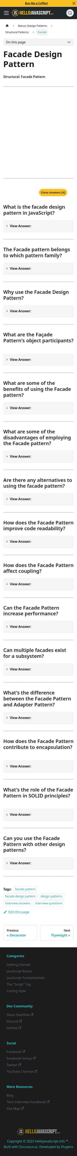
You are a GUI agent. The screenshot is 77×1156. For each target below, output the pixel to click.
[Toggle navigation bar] (6, 13)
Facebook (16, 1052)
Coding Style (16, 991)
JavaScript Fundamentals (26, 977)
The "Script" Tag (19, 984)
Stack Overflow (20, 1015)
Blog (10, 1095)
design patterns (51, 896)
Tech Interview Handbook (28, 1102)
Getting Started (18, 964)
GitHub (14, 1028)
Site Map (15, 1108)
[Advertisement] (38, 132)
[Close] (74, 3)
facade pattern (25, 889)
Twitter (14, 1065)
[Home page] (7, 25)
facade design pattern (20, 896)
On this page (16, 42)
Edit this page (16, 912)
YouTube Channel (22, 1071)
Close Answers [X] (53, 192)
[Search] (70, 13)
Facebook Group (21, 1058)
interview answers (17, 903)
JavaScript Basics (19, 971)
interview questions (48, 903)
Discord (14, 1021)
